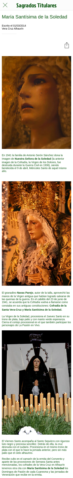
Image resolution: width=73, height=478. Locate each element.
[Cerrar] (5, 5)
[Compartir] (66, 45)
